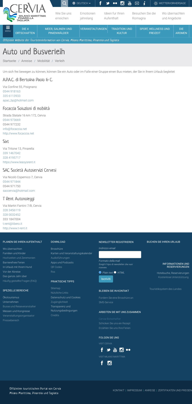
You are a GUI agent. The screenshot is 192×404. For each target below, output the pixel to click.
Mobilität (44, 61)
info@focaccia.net (15, 129)
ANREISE (150, 390)
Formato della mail (120, 264)
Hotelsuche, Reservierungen (173, 273)
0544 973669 (11, 120)
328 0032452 (11, 214)
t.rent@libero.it (12, 223)
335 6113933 (11, 96)
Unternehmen (11, 302)
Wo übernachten (12, 248)
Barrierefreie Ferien (14, 262)
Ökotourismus (11, 297)
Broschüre (57, 248)
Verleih (59, 61)
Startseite (9, 61)
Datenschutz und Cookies (66, 297)
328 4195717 (11, 157)
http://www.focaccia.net (18, 133)
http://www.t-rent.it (15, 228)
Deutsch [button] (83, 3)
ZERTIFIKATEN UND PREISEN (175, 390)
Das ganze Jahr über (15, 276)
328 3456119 (11, 210)
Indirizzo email (107, 248)
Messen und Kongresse (16, 311)
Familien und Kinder (14, 253)
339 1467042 (11, 153)
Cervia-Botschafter (110, 318)
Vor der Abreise (11, 271)
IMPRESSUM (134, 390)
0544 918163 (11, 91)
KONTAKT (118, 390)
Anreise (26, 61)
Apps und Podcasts (62, 262)
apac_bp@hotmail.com (18, 100)
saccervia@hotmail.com (19, 190)
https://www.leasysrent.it (19, 162)
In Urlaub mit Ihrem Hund (17, 267)
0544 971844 (11, 181)
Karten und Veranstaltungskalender (71, 253)
